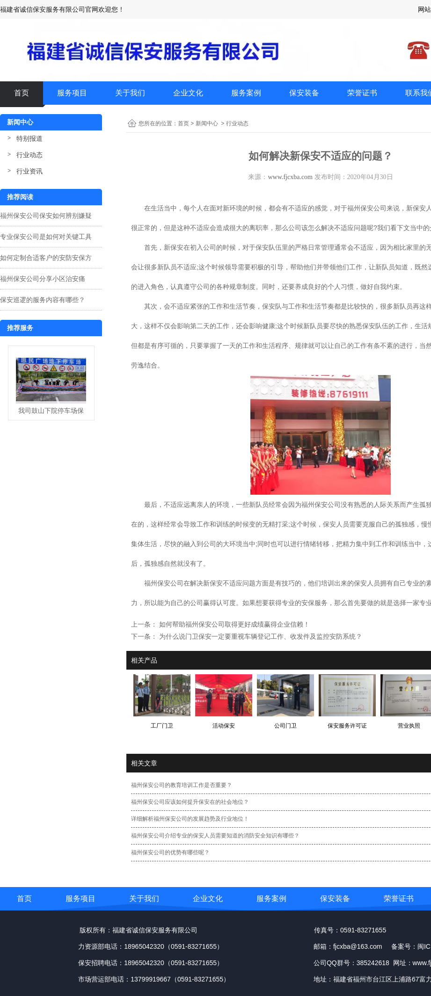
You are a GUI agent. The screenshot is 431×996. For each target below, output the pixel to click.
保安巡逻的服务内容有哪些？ (42, 299)
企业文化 (188, 93)
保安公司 (327, 504)
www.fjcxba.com (290, 176)
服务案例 (246, 93)
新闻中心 (207, 123)
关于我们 (130, 93)
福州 (307, 504)
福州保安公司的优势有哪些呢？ (170, 852)
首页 (21, 93)
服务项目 (72, 93)
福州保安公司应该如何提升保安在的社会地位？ (190, 802)
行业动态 (29, 155)
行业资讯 (29, 171)
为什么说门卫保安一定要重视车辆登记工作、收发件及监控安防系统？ (259, 636)
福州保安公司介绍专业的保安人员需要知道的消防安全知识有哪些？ (215, 835)
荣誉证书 (362, 93)
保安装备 (304, 93)
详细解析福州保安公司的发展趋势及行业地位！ (190, 819)
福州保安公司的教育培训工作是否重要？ (181, 785)
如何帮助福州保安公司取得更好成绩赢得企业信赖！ (233, 624)
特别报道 (29, 138)
